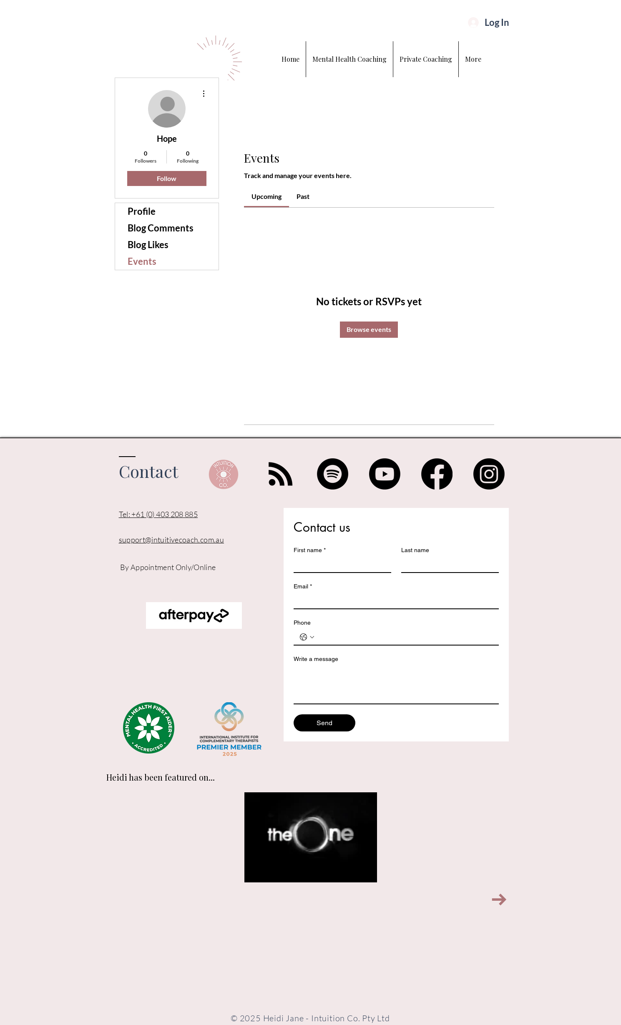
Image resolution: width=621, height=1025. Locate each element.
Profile (142, 211)
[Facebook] (437, 474)
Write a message (316, 659)
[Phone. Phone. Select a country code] (307, 637)
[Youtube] (384, 474)
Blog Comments (161, 228)
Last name (415, 550)
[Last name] (447, 564)
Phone (302, 622)
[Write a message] (396, 684)
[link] (266, 196)
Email (303, 586)
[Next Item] (499, 900)
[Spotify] (332, 474)
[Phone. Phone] (404, 637)
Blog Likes (148, 244)
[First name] (340, 564)
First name (310, 550)
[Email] (394, 600)
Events (142, 261)
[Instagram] (489, 474)
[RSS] (280, 474)
